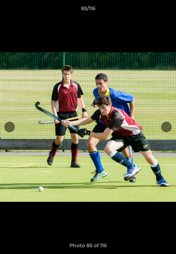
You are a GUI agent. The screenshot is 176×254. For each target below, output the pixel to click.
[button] (167, 10)
